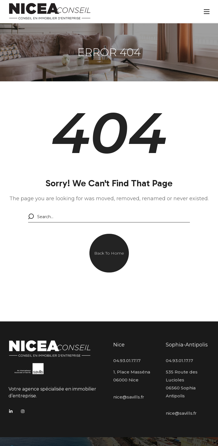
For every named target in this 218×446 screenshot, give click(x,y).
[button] (109, 253)
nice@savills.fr (128, 397)
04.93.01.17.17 (127, 360)
